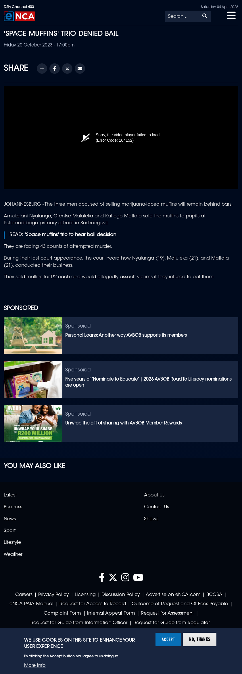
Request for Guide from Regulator (171, 623)
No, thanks (199, 639)
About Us (154, 495)
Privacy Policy (53, 595)
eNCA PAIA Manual (31, 604)
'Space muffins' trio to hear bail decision (70, 235)
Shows (151, 519)
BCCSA (214, 595)
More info (35, 665)
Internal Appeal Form (111, 613)
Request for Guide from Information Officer (78, 623)
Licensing (85, 595)
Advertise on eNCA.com (173, 595)
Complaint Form (62, 613)
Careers (23, 595)
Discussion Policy (120, 595)
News (10, 519)
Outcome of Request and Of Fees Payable (180, 604)
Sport (10, 531)
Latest (10, 495)
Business (13, 507)
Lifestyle (12, 542)
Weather (13, 554)
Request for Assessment (167, 613)
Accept (168, 639)
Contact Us (156, 507)
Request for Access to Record (92, 604)
